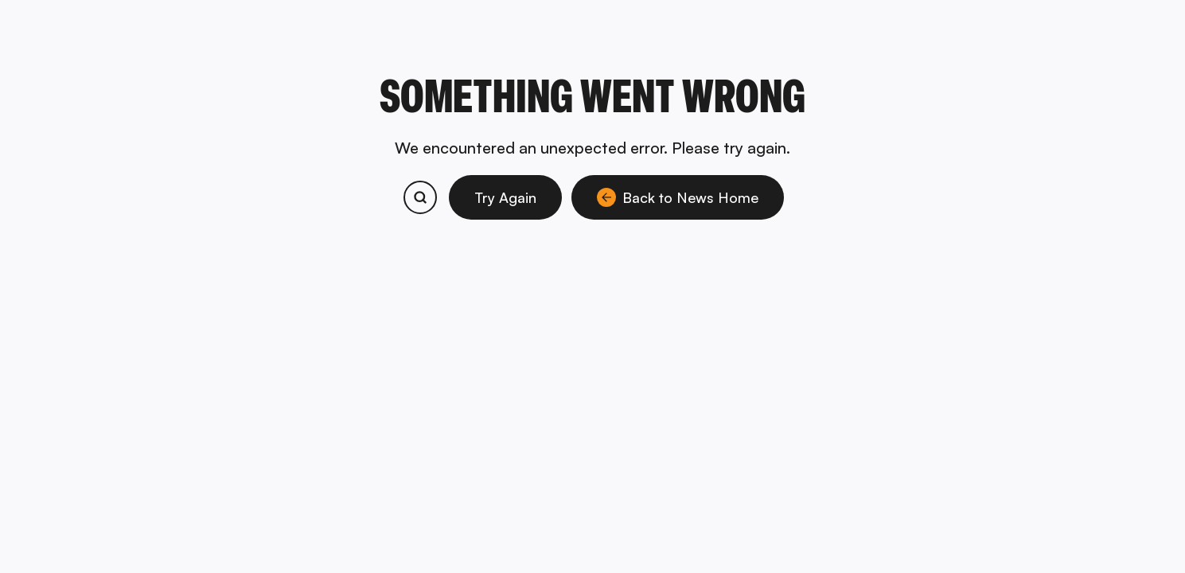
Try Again (505, 197)
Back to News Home (677, 197)
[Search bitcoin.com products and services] (420, 197)
